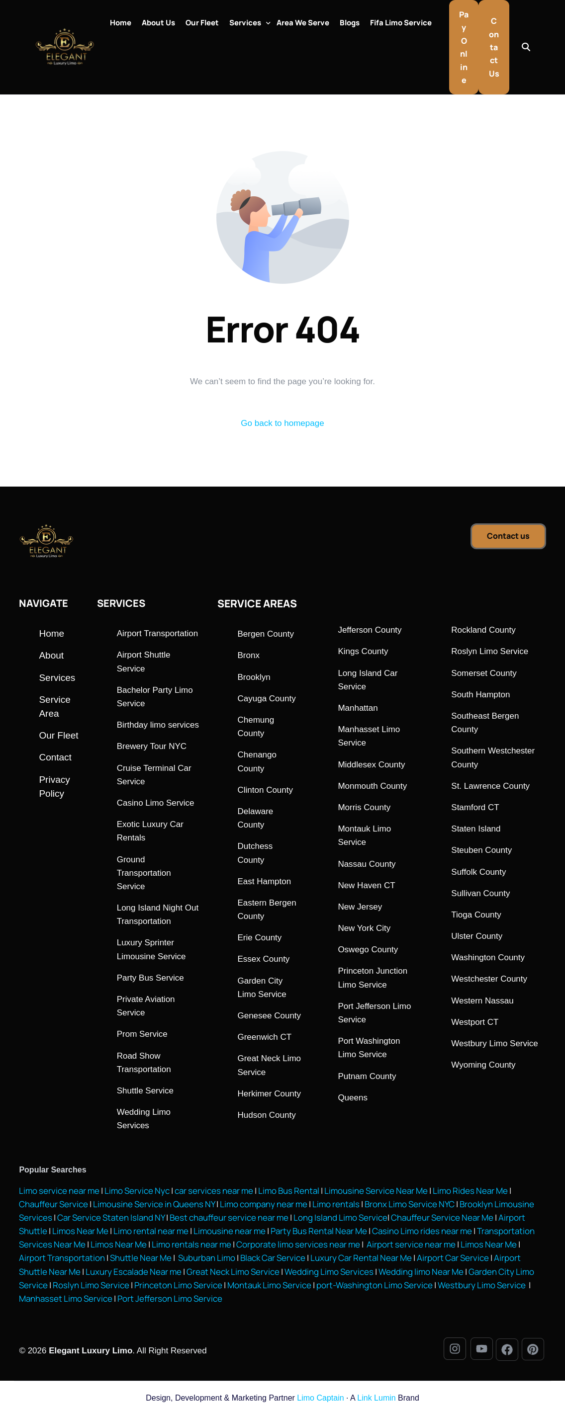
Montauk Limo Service (269, 1287)
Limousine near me (229, 1233)
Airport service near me (410, 1246)
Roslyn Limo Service (91, 1287)
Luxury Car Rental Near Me (361, 1260)
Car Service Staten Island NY (111, 1220)
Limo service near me (59, 1192)
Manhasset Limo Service (65, 1301)
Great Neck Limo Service (233, 1273)
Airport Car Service (453, 1260)
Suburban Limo (206, 1260)
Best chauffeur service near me (228, 1220)
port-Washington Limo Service (374, 1287)
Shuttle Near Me (141, 1260)
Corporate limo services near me (298, 1246)
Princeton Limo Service (178, 1287)
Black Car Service (272, 1260)
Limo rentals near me (191, 1246)
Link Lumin (376, 1400)
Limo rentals (335, 1206)
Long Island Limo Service (340, 1220)
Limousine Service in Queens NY (154, 1206)
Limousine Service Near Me (376, 1192)
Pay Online (464, 48)
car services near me (214, 1192)
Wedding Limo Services (329, 1273)
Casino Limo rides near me (422, 1233)
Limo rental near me (150, 1233)
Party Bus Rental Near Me (319, 1233)
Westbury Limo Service (482, 1287)
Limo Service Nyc (137, 1192)
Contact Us (494, 48)
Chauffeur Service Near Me (442, 1220)
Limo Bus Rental (288, 1192)
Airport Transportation (62, 1260)
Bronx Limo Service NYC (409, 1206)
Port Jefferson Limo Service (169, 1301)
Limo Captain (320, 1400)
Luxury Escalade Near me (134, 1273)
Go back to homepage (282, 425)
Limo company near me (263, 1206)
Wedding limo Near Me (421, 1273)
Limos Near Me (80, 1233)
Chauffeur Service (53, 1206)
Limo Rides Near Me (470, 1192)
